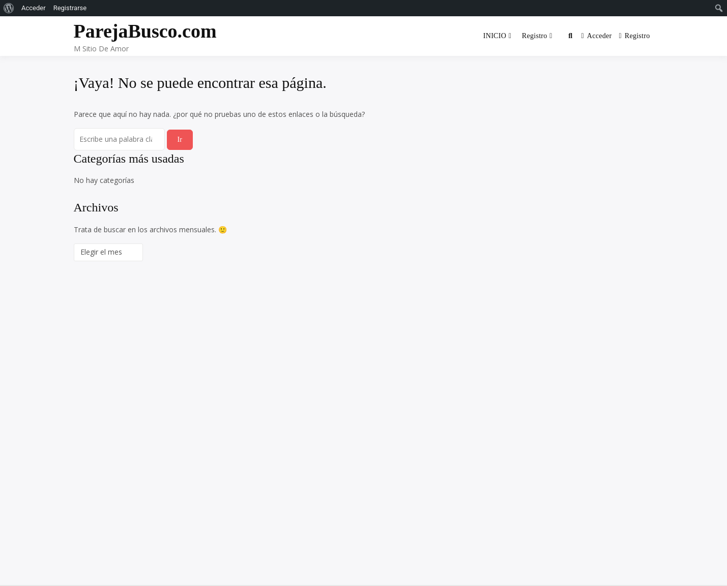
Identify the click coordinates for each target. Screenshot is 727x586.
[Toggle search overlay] (570, 36)
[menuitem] (9, 8)
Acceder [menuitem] (33, 8)
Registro (534, 36)
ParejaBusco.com (145, 31)
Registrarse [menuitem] (70, 8)
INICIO (494, 36)
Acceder (596, 36)
